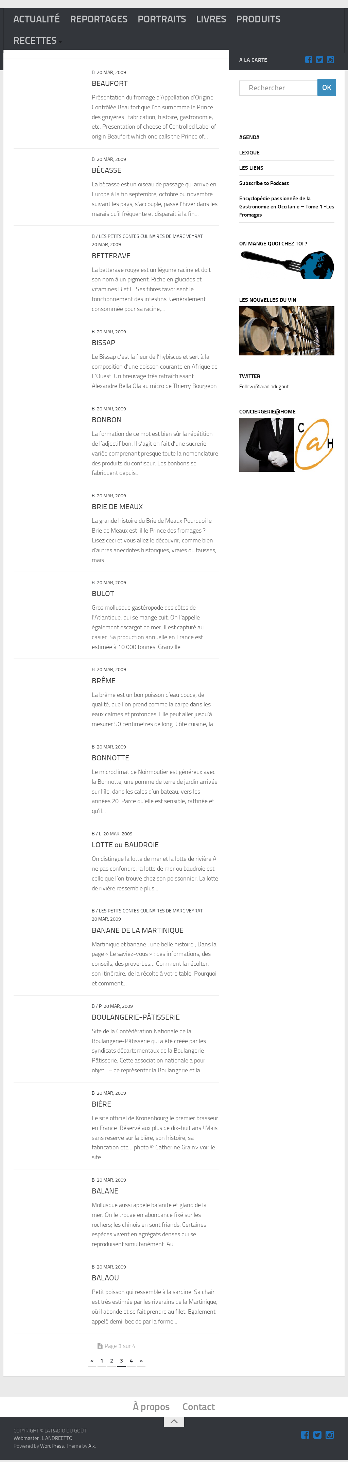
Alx (91, 1448)
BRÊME (104, 682)
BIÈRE (101, 1105)
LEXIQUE (249, 154)
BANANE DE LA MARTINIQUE (138, 931)
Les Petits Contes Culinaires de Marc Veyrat (151, 238)
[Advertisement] (290, 592)
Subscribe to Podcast (264, 184)
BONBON (107, 421)
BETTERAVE (111, 257)
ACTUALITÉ (37, 19)
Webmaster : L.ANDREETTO (43, 1440)
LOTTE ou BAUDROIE (125, 846)
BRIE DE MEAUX (117, 508)
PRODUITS (266, 19)
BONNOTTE (110, 759)
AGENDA (249, 138)
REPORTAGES (101, 19)
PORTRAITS (166, 19)
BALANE (105, 1192)
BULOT (103, 595)
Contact (199, 1409)
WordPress (52, 1448)
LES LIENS (251, 169)
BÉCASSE (106, 171)
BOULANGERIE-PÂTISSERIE (136, 1018)
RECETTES (36, 42)
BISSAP (103, 344)
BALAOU (105, 1279)
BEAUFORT (110, 84)
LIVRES (217, 19)
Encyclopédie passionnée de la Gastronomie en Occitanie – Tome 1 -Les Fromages (286, 208)
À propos (151, 1409)
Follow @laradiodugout (264, 388)
